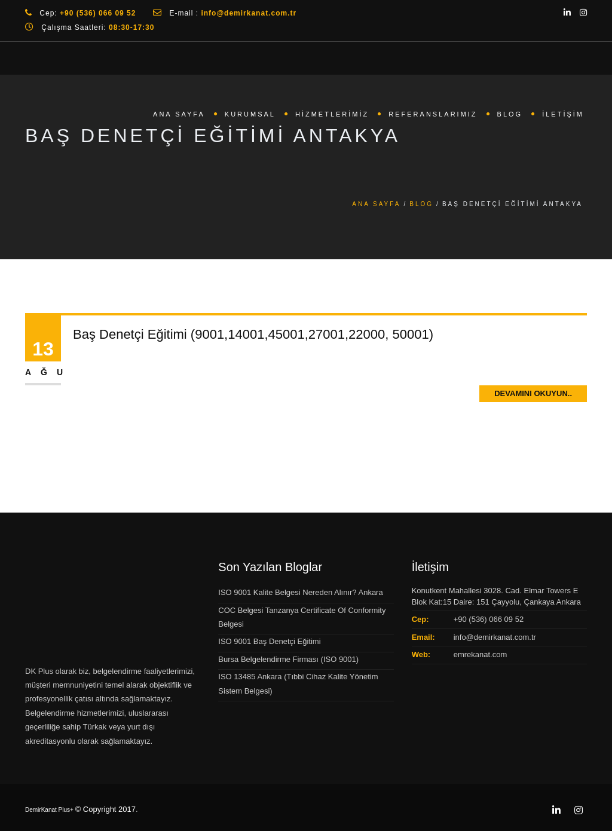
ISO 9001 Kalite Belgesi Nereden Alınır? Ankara (300, 592)
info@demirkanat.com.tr (495, 637)
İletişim (563, 114)
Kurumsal (250, 114)
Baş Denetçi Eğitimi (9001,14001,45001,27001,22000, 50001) (253, 334)
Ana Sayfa (179, 114)
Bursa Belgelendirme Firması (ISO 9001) (288, 659)
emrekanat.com (480, 654)
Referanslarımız (432, 114)
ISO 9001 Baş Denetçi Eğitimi (269, 641)
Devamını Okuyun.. (533, 393)
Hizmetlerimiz (332, 114)
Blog (510, 114)
